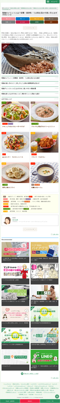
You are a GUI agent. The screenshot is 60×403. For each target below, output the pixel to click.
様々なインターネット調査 (21, 390)
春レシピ (8, 18)
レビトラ (55, 384)
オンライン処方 (25, 384)
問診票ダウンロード (11, 392)
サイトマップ (38, 394)
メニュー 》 (52, 1)
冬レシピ (51, 18)
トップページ (6, 8)
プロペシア (30, 386)
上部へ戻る (55, 234)
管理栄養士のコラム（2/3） (26, 8)
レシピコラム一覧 (30, 27)
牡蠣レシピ (8, 22)
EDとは (52, 390)
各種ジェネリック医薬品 (22, 388)
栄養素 (36, 22)
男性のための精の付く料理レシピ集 (39, 390)
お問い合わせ (31, 392)
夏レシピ (22, 18)
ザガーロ (51, 386)
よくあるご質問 (22, 392)
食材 (51, 22)
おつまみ (22, 22)
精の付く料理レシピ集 (14, 8)
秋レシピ (37, 18)
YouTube (31, 394)
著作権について (23, 394)
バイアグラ (34, 384)
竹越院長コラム (55, 388)
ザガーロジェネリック (8, 388)
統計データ (10, 390)
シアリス (10, 386)
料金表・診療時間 (34, 388)
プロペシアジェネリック (41, 386)
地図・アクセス (45, 388)
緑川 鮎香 (15, 219)
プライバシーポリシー (49, 392)
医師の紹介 (39, 392)
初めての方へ (16, 384)
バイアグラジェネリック (44, 384)
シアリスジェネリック (20, 386)
